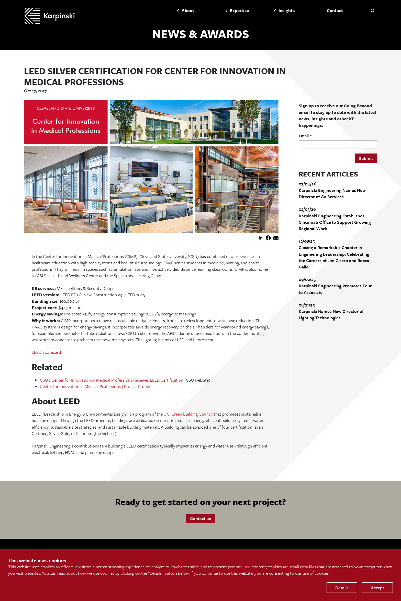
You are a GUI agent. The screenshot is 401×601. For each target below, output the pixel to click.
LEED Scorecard (46, 352)
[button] (372, 10)
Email (304, 136)
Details (342, 587)
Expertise (238, 10)
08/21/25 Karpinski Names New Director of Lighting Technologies (331, 311)
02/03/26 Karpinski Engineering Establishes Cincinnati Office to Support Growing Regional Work (335, 219)
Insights (286, 10)
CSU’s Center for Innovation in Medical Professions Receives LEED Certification (111, 380)
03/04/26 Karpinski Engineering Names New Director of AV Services (332, 190)
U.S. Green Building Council (188, 414)
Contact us (200, 518)
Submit (366, 158)
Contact (334, 10)
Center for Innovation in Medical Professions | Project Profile (95, 386)
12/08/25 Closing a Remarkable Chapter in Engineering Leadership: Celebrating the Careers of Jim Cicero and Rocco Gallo (334, 254)
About (187, 10)
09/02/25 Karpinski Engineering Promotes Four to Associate (335, 286)
